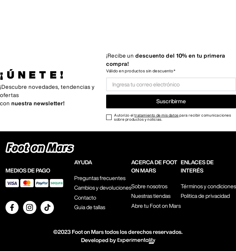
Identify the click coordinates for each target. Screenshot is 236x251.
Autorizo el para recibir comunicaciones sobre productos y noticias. (172, 117)
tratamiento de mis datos (156, 115)
